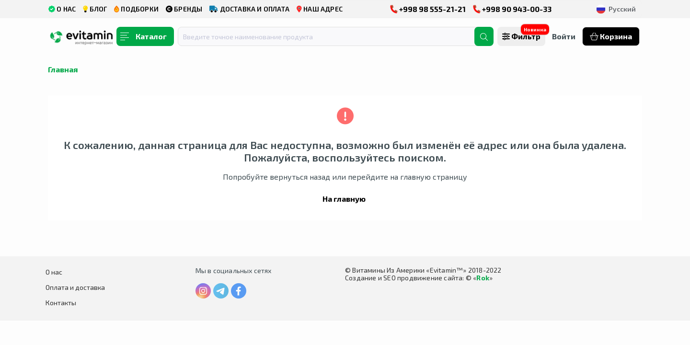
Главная (63, 69)
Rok (482, 278)
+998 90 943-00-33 (512, 8)
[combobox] (332, 36)
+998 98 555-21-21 (428, 8)
